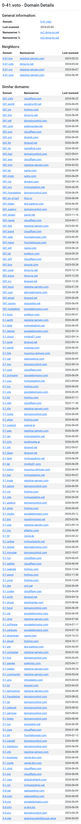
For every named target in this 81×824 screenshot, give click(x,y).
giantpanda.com (33, 602)
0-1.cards (8, 763)
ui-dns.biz (29, 807)
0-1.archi (8, 596)
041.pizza (8, 275)
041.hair (7, 154)
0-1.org (7, 392)
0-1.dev (7, 585)
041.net (7, 120)
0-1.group (8, 602)
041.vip (7, 181)
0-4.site (7, 818)
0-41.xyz (7, 69)
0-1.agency (9, 502)
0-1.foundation (11, 696)
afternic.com (31, 530)
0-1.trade (8, 480)
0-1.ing (7, 774)
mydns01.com (32, 336)
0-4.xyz (7, 812)
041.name (8, 220)
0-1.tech (7, 458)
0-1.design (9, 331)
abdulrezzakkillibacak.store (40, 818)
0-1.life (7, 408)
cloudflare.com (33, 98)
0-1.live (7, 657)
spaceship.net (32, 303)
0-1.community (11, 674)
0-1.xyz (7, 530)
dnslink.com (31, 137)
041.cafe (8, 98)
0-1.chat (7, 619)
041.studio (9, 214)
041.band (8, 231)
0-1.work (8, 342)
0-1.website (9, 569)
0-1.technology (11, 691)
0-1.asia (7, 729)
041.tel (7, 170)
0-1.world (8, 347)
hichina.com (31, 109)
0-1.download (11, 635)
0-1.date (7, 325)
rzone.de (29, 536)
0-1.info (7, 441)
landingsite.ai (32, 441)
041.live (7, 115)
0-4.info (7, 807)
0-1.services (9, 713)
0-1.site (7, 497)
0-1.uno (7, 680)
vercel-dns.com (33, 757)
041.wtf (7, 248)
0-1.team (8, 453)
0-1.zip (6, 613)
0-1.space (8, 486)
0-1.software (10, 624)
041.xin (7, 109)
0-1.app (7, 430)
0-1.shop (8, 419)
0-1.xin (6, 785)
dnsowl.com (31, 264)
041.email (8, 297)
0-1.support (9, 425)
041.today (8, 203)
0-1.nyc (7, 364)
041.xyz (7, 187)
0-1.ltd (6, 397)
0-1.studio (8, 513)
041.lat (7, 253)
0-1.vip (6, 491)
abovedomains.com (35, 292)
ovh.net (28, 585)
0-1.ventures (10, 630)
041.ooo (7, 131)
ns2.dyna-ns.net (49, 37)
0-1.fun (7, 558)
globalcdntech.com (35, 779)
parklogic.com (32, 663)
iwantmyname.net (34, 519)
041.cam (8, 292)
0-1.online (8, 541)
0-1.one (7, 525)
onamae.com (32, 347)
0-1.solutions (10, 746)
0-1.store (8, 508)
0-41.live (7, 58)
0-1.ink (6, 447)
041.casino (9, 303)
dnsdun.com (31, 181)
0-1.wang (8, 574)
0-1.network (9, 707)
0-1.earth (8, 320)
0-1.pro (7, 646)
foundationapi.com (35, 237)
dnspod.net (30, 142)
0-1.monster (10, 552)
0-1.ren (7, 436)
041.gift (7, 259)
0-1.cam (7, 779)
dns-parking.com (34, 203)
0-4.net (7, 790)
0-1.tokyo (8, 469)
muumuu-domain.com (37, 353)
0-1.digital (8, 547)
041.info (7, 165)
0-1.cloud (8, 336)
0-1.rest (7, 403)
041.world (8, 104)
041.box (7, 264)
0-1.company (10, 375)
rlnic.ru (28, 198)
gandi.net (29, 214)
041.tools (8, 286)
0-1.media (8, 668)
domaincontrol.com (35, 120)
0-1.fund (7, 608)
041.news (8, 242)
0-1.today (8, 718)
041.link (7, 226)
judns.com (30, 176)
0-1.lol (6, 685)
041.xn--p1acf (11, 198)
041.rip (7, 148)
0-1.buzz (8, 314)
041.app (7, 159)
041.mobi (8, 176)
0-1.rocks (8, 414)
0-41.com (8, 75)
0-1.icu (6, 386)
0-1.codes (8, 591)
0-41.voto (45, 21)
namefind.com (32, 148)
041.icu (7, 281)
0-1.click (7, 768)
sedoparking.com (34, 358)
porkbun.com (32, 253)
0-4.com (7, 796)
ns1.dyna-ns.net (49, 32)
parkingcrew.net (33, 126)
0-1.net (7, 358)
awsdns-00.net (32, 104)
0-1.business (10, 757)
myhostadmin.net (34, 187)
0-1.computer (10, 652)
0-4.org (7, 801)
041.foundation (12, 192)
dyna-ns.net (27, 64)
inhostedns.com (33, 680)
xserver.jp (29, 425)
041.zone (8, 270)
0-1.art (6, 735)
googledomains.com (36, 309)
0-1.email (8, 641)
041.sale (8, 237)
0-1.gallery (9, 563)
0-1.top (7, 475)
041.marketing (11, 309)
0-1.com (7, 369)
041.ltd (7, 142)
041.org (7, 137)
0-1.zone (8, 580)
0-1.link (7, 353)
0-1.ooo (7, 381)
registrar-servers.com (32, 58)
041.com (8, 126)
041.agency (9, 209)
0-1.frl (6, 536)
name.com (30, 170)
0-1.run (7, 724)
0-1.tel (6, 464)
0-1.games (9, 663)
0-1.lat (6, 702)
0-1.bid (7, 519)
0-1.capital (9, 740)
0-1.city (7, 752)
